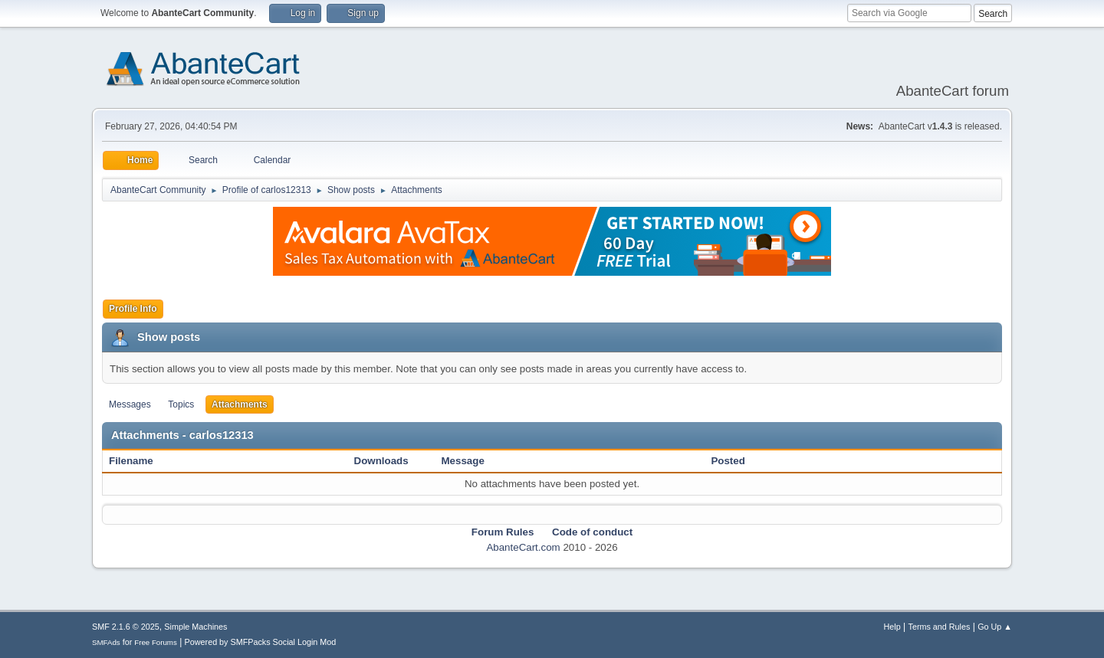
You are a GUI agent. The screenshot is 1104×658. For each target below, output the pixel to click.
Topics (181, 404)
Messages (130, 404)
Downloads (381, 460)
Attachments (240, 404)
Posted (727, 460)
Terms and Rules (940, 626)
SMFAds (106, 642)
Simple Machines (195, 626)
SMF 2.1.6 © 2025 (125, 626)
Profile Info (133, 308)
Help (892, 626)
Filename (139, 460)
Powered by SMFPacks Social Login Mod (261, 642)
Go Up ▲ (995, 626)
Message (463, 460)
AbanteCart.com (523, 547)
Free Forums (155, 642)
